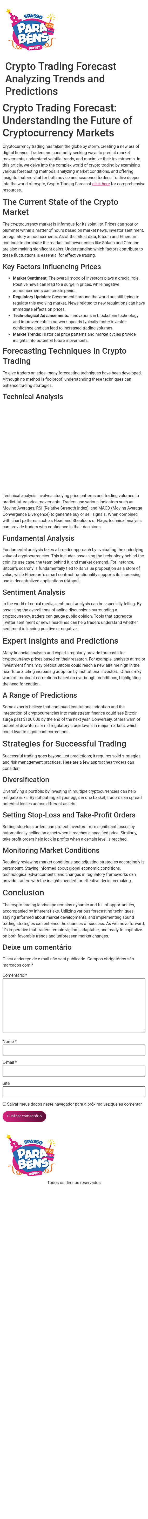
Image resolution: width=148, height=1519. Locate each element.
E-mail (10, 1062)
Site (6, 1083)
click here (101, 183)
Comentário (15, 975)
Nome (10, 1042)
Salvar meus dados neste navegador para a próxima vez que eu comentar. (75, 1104)
